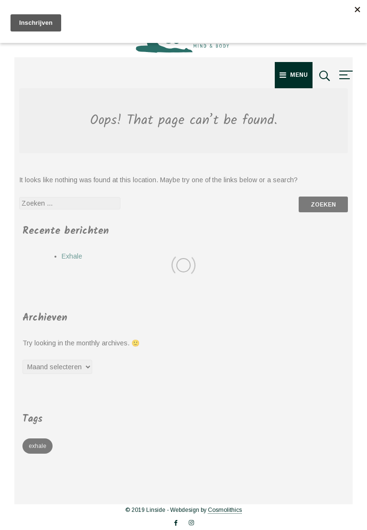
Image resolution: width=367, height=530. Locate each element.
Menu (294, 75)
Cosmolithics (225, 510)
